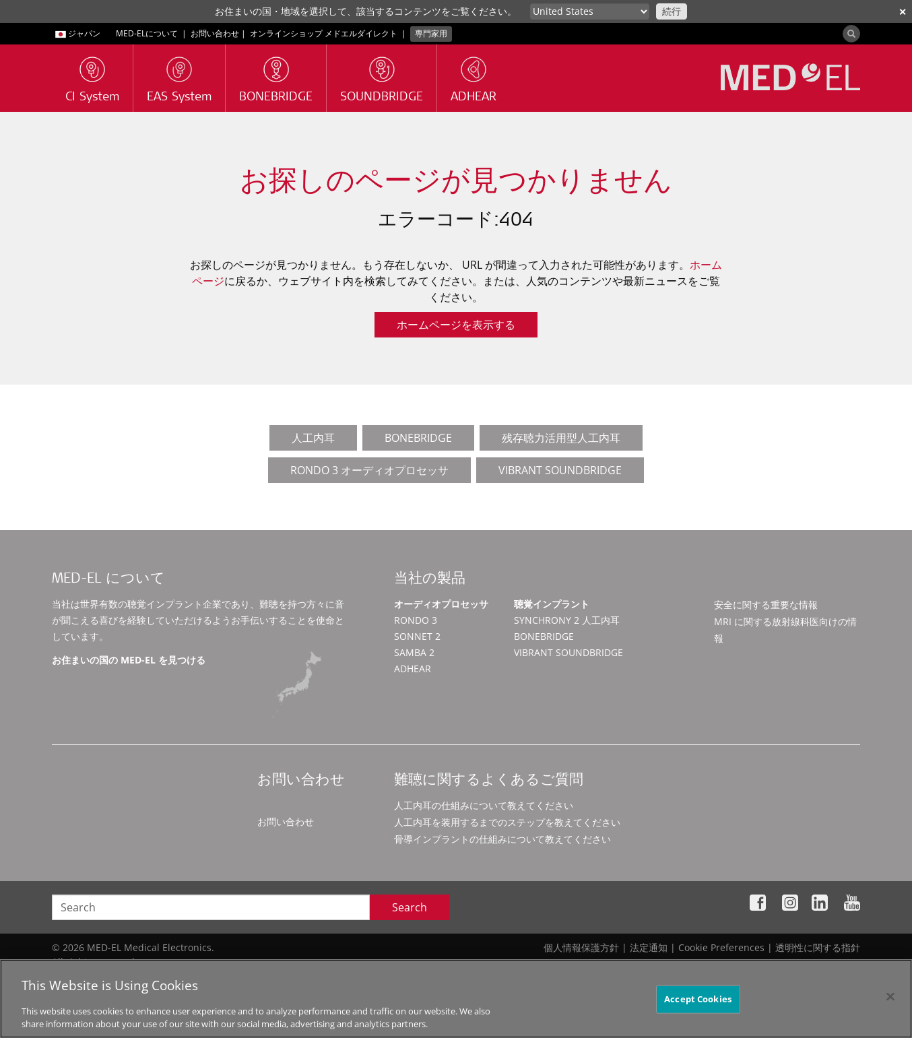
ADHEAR (412, 668)
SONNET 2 (417, 636)
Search (409, 907)
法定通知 (648, 947)
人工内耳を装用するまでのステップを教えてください (507, 822)
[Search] (851, 33)
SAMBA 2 (414, 652)
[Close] (890, 997)
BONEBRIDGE (418, 437)
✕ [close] (903, 11)
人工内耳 (313, 437)
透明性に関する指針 (817, 947)
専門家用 (431, 33)
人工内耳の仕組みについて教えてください (483, 805)
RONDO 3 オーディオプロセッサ (369, 470)
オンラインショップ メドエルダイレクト (323, 33)
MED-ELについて (147, 33)
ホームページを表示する (456, 324)
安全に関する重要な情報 (766, 604)
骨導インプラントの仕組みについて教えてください (502, 839)
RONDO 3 (415, 620)
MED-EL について (108, 580)
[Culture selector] (589, 11)
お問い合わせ (215, 33)
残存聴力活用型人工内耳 (561, 437)
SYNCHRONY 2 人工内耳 (567, 620)
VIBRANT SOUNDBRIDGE (560, 470)
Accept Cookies (697, 999)
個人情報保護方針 (581, 947)
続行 (671, 11)
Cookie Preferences (721, 947)
